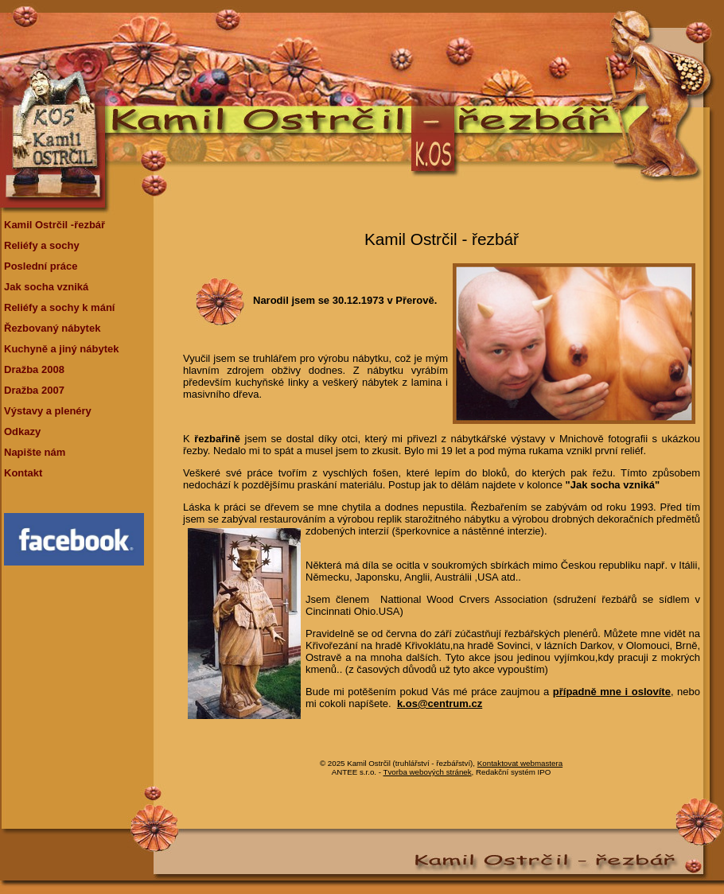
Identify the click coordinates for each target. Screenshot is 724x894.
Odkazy (22, 431)
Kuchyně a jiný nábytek (61, 349)
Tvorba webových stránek (427, 772)
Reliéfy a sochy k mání (59, 307)
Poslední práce (40, 266)
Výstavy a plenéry (47, 411)
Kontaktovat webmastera (519, 763)
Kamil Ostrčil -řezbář (54, 225)
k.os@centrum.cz (439, 703)
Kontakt (23, 473)
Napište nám (34, 452)
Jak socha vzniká (46, 287)
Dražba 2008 (34, 369)
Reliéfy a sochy (42, 245)
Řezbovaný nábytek (52, 328)
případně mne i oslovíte (612, 692)
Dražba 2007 (34, 390)
